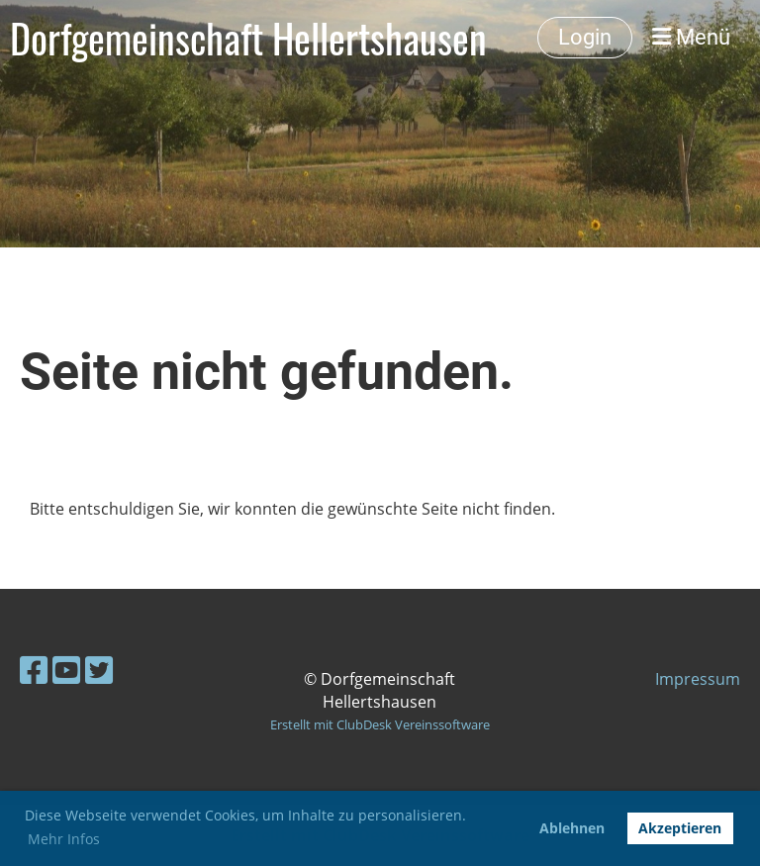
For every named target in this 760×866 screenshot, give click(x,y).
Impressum (697, 679)
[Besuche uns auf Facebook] (34, 669)
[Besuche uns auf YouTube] (66, 669)
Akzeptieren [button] (679, 827)
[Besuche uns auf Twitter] (99, 669)
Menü (691, 37)
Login (585, 37)
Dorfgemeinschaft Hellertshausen (248, 37)
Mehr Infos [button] (64, 838)
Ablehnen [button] (572, 827)
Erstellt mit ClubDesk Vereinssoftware (380, 724)
